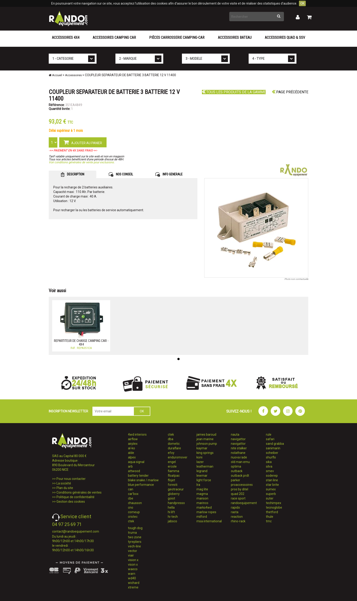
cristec (133, 516)
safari (270, 439)
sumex (271, 489)
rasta (234, 512)
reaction (237, 516)
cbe (130, 498)
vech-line (134, 546)
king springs (205, 453)
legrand (201, 471)
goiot (171, 498)
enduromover (177, 457)
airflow (133, 439)
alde (131, 453)
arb (130, 466)
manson (202, 498)
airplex (133, 443)
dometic (174, 443)
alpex (132, 457)
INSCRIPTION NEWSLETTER (68, 411)
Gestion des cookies (70, 501)
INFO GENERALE (169, 174)
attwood (134, 471)
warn (131, 573)
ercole (172, 466)
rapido (235, 507)
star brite (272, 485)
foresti (172, 485)
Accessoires (73, 75)
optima (236, 466)
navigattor (238, 439)
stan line (272, 480)
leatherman (204, 466)
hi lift (171, 512)
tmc (269, 521)
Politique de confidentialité (75, 497)
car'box (133, 494)
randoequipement (244, 503)
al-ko (131, 448)
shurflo (271, 457)
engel (172, 462)
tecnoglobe (274, 507)
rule (268, 434)
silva (269, 466)
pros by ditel (239, 489)
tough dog (135, 528)
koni (199, 457)
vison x (133, 564)
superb (271, 494)
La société (63, 483)
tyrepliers (134, 542)
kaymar (201, 448)
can (130, 489)
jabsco (172, 521)
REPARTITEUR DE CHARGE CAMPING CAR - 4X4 (81, 342)
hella (171, 507)
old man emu (240, 462)
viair (131, 555)
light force (203, 480)
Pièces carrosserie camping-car (176, 37)
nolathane (238, 453)
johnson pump (206, 443)
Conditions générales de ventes (79, 492)
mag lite (202, 489)
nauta (235, 434)
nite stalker (239, 448)
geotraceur (176, 489)
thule (269, 516)
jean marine (205, 439)
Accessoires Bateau (235, 37)
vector (132, 551)
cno (130, 507)
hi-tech (173, 516)
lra (198, 485)
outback (236, 471)
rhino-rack (238, 521)
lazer (200, 462)
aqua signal (136, 462)
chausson (135, 503)
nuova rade (239, 457)
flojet (171, 480)
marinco (202, 503)
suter (269, 498)
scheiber (272, 453)
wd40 (132, 578)
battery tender (138, 475)
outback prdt (240, 475)
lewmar (201, 475)
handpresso (176, 503)
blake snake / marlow (143, 480)
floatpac (174, 475)
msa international (209, 521)
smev (270, 471)
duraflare (174, 448)
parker (235, 480)
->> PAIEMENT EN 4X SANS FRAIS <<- (73, 150)
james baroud (206, 434)
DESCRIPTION (72, 174)
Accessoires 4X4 (65, 37)
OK (302, 3)
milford (201, 516)
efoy (171, 453)
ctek (131, 521)
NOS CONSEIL (121, 174)
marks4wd (204, 507)
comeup (134, 512)
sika (269, 462)
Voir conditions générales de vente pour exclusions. (82, 162)
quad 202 (237, 494)
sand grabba (275, 443)
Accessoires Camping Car (114, 37)
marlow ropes (206, 512)
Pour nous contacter (71, 479)
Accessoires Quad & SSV (285, 37)
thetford (272, 512)
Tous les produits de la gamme (234, 92)
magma (202, 494)
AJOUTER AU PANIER (83, 142)
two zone (134, 537)
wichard (133, 583)
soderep (272, 475)
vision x (133, 560)
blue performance (141, 485)
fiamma (173, 471)
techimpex (273, 503)
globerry (174, 494)
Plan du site (64, 488)
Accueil (55, 75)
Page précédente (290, 92)
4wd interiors (137, 434)
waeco (133, 569)
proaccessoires (242, 485)
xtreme (133, 587)
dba (170, 439)
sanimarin (273, 448)
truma (132, 532)
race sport (238, 498)
